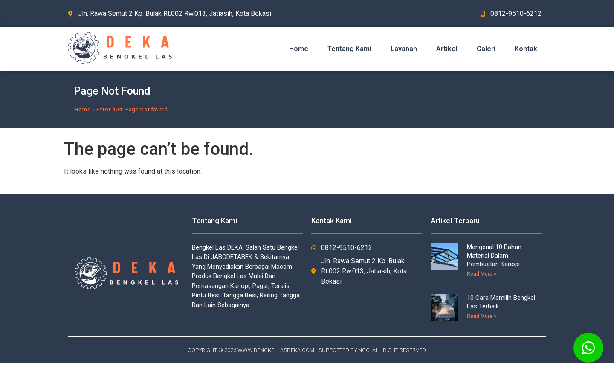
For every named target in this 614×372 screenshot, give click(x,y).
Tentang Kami (349, 49)
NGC (364, 350)
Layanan (404, 49)
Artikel (447, 49)
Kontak (526, 49)
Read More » (481, 274)
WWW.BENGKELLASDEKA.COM (275, 350)
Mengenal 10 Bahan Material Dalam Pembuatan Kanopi (494, 255)
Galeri (486, 49)
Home (298, 49)
